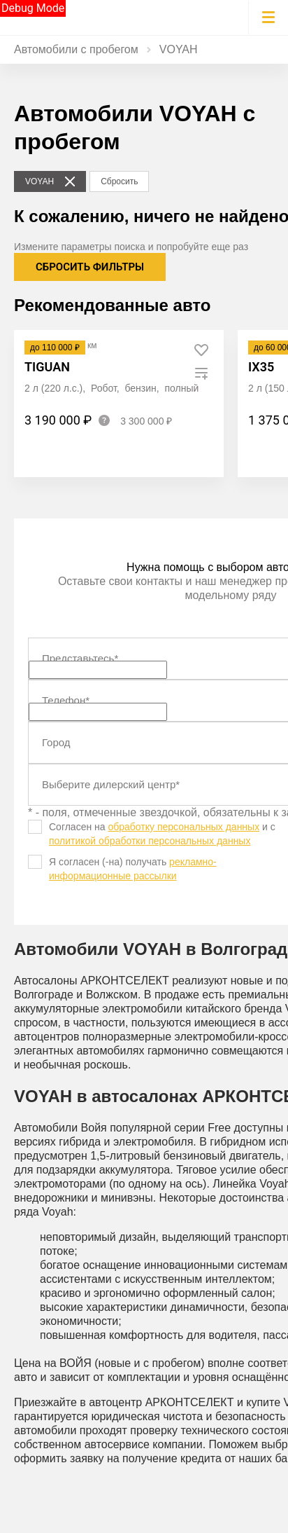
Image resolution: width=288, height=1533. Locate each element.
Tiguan (47, 366)
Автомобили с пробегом (76, 49)
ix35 (261, 366)
